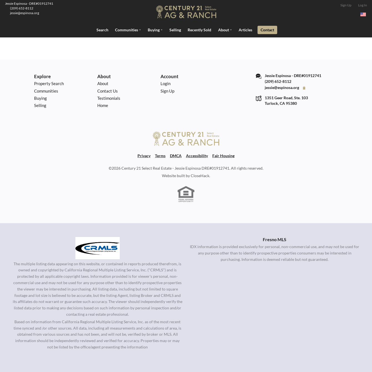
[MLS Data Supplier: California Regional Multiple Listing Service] (97, 247)
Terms (160, 155)
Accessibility (197, 155)
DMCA (176, 155)
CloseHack (200, 175)
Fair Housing (223, 155)
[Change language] (363, 14)
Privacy (144, 155)
